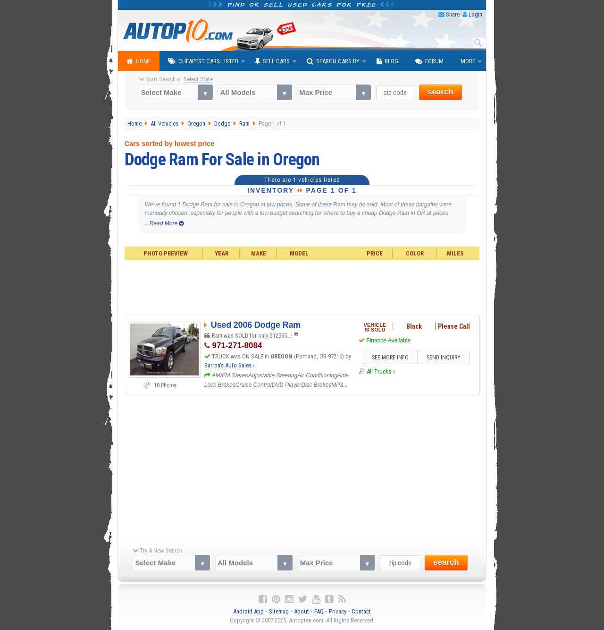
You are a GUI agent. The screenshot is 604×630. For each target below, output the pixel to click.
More (468, 61)
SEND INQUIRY (444, 357)
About (301, 611)
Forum (429, 61)
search (440, 91)
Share (453, 14)
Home (138, 61)
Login (475, 14)
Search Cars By (333, 61)
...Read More (164, 223)
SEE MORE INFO (390, 357)
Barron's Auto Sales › (229, 365)
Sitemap (279, 611)
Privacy (337, 611)
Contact (361, 611)
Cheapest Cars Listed (203, 61)
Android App (248, 611)
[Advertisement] (302, 286)
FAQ (319, 611)
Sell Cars (272, 61)
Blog (387, 61)
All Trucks (379, 371)
